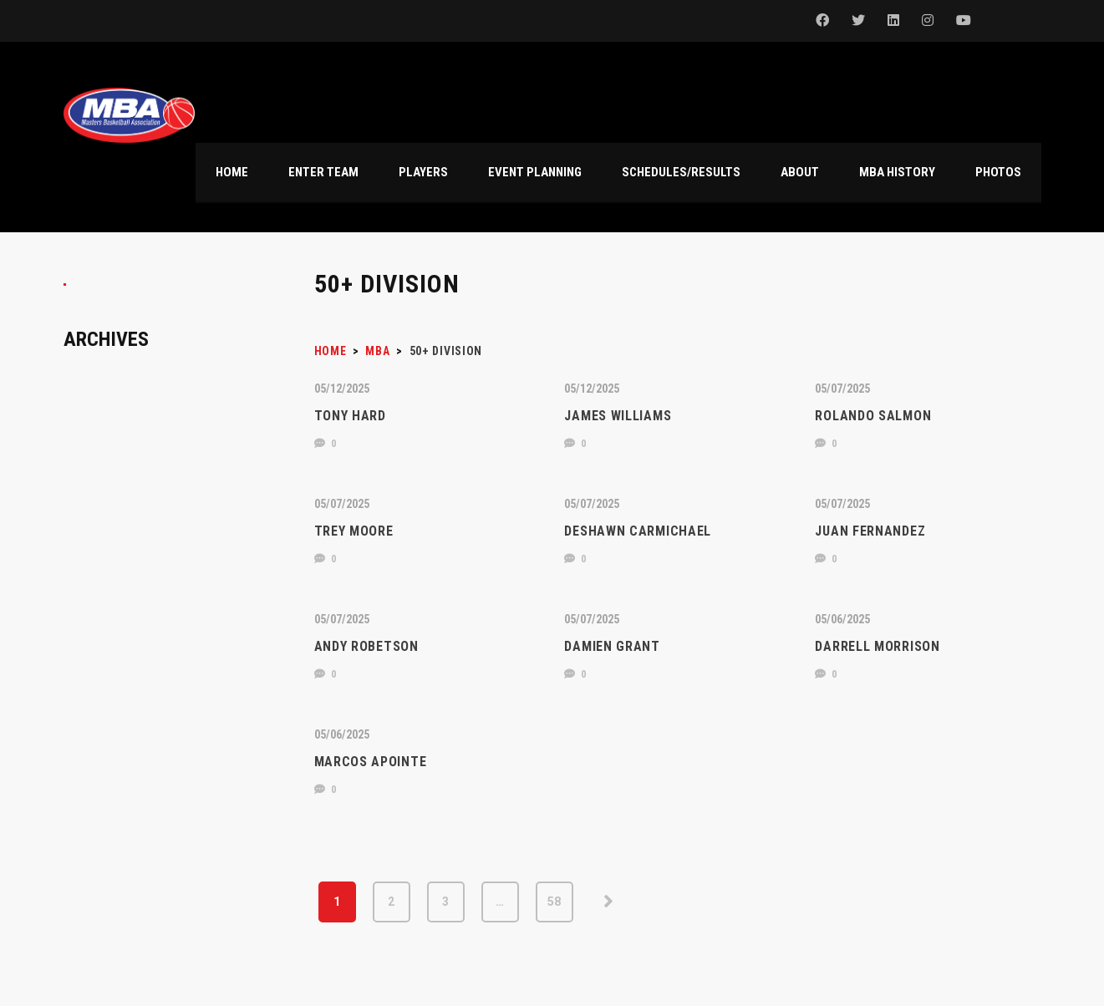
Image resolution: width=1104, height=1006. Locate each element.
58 (554, 901)
